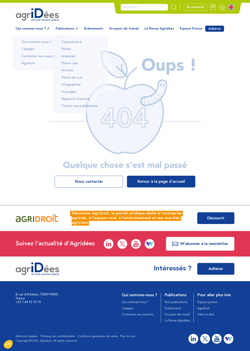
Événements (93, 28)
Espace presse (207, 302)
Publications (65, 28)
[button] (8, 344)
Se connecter (195, 7)
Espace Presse (191, 28)
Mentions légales (27, 336)
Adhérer (214, 29)
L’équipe (127, 308)
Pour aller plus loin (214, 295)
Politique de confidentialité (57, 336)
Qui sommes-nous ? (31, 28)
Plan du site (127, 336)
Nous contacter (89, 182)
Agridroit (203, 308)
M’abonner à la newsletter (200, 244)
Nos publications (176, 302)
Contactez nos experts (137, 314)
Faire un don (205, 314)
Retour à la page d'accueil (161, 182)
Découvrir (216, 218)
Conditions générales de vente (97, 336)
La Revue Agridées (159, 28)
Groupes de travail (124, 28)
